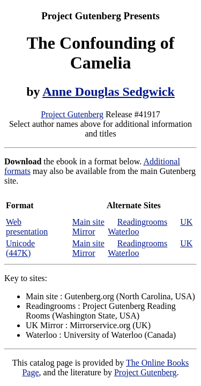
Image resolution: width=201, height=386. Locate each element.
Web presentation (27, 226)
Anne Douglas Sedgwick (108, 92)
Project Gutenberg (72, 114)
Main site (88, 221)
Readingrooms (142, 221)
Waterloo (123, 231)
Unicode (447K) (20, 248)
